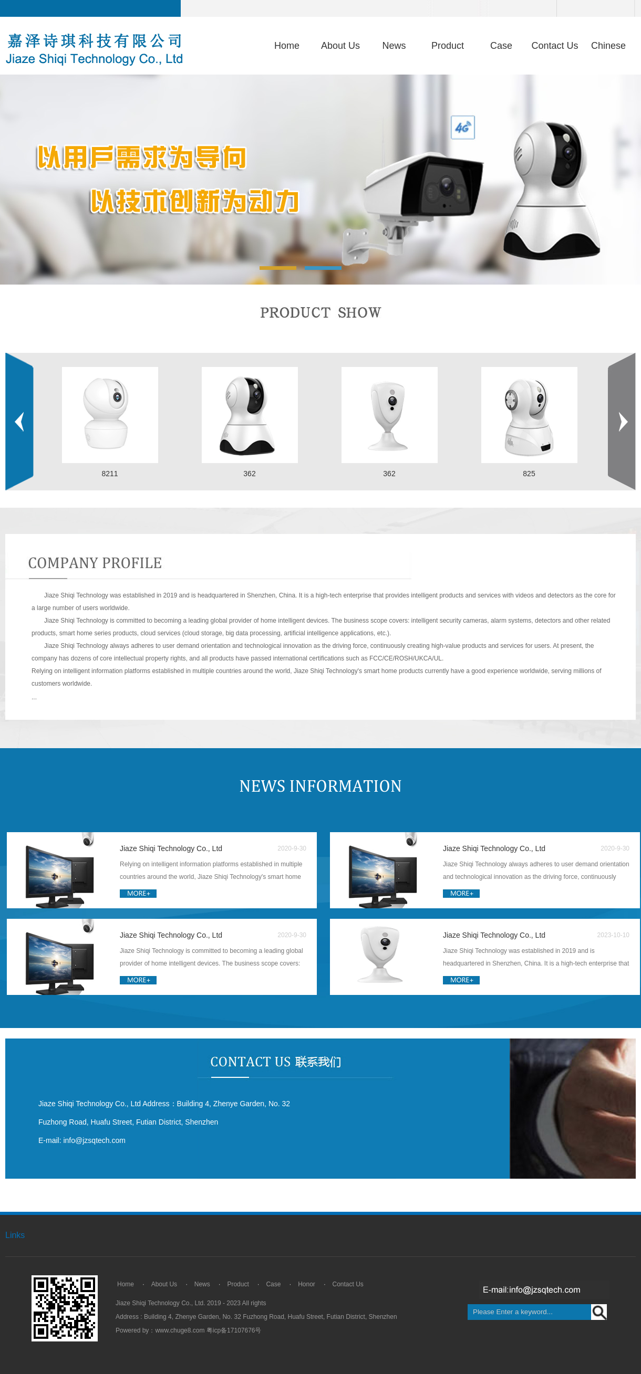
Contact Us (554, 45)
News (394, 45)
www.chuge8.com (179, 1330)
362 (249, 473)
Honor (306, 1284)
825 (529, 473)
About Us (340, 45)
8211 (109, 473)
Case (501, 45)
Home (286, 45)
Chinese (608, 45)
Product (447, 45)
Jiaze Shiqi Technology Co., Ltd (171, 848)
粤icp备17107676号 (234, 1330)
